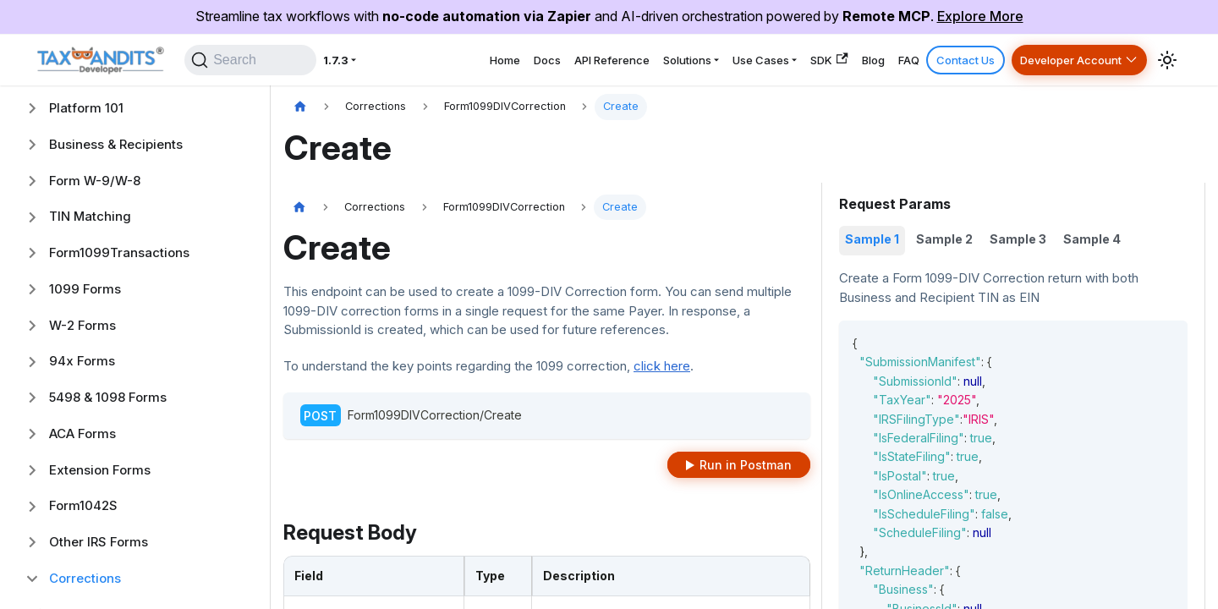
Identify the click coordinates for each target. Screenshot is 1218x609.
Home (372, 65)
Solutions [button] (596, 65)
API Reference (504, 65)
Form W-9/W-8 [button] (94, 181)
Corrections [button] (85, 578)
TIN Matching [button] (90, 216)
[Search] (220, 65)
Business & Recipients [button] (116, 144)
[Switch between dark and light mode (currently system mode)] (1167, 65)
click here (662, 366)
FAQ (871, 65)
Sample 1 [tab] (872, 239)
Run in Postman (746, 465)
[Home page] (300, 107)
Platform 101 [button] (86, 108)
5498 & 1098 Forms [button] (108, 397)
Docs (425, 65)
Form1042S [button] (83, 505)
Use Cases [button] (687, 65)
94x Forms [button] (82, 361)
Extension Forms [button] (100, 470)
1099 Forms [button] (85, 289)
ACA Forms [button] (82, 433)
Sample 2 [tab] (944, 239)
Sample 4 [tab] (1092, 239)
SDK (770, 65)
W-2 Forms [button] (82, 325)
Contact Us (938, 65)
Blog (825, 65)
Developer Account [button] (1059, 65)
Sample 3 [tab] (1018, 239)
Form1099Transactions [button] (119, 252)
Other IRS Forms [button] (98, 542)
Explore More (980, 16)
